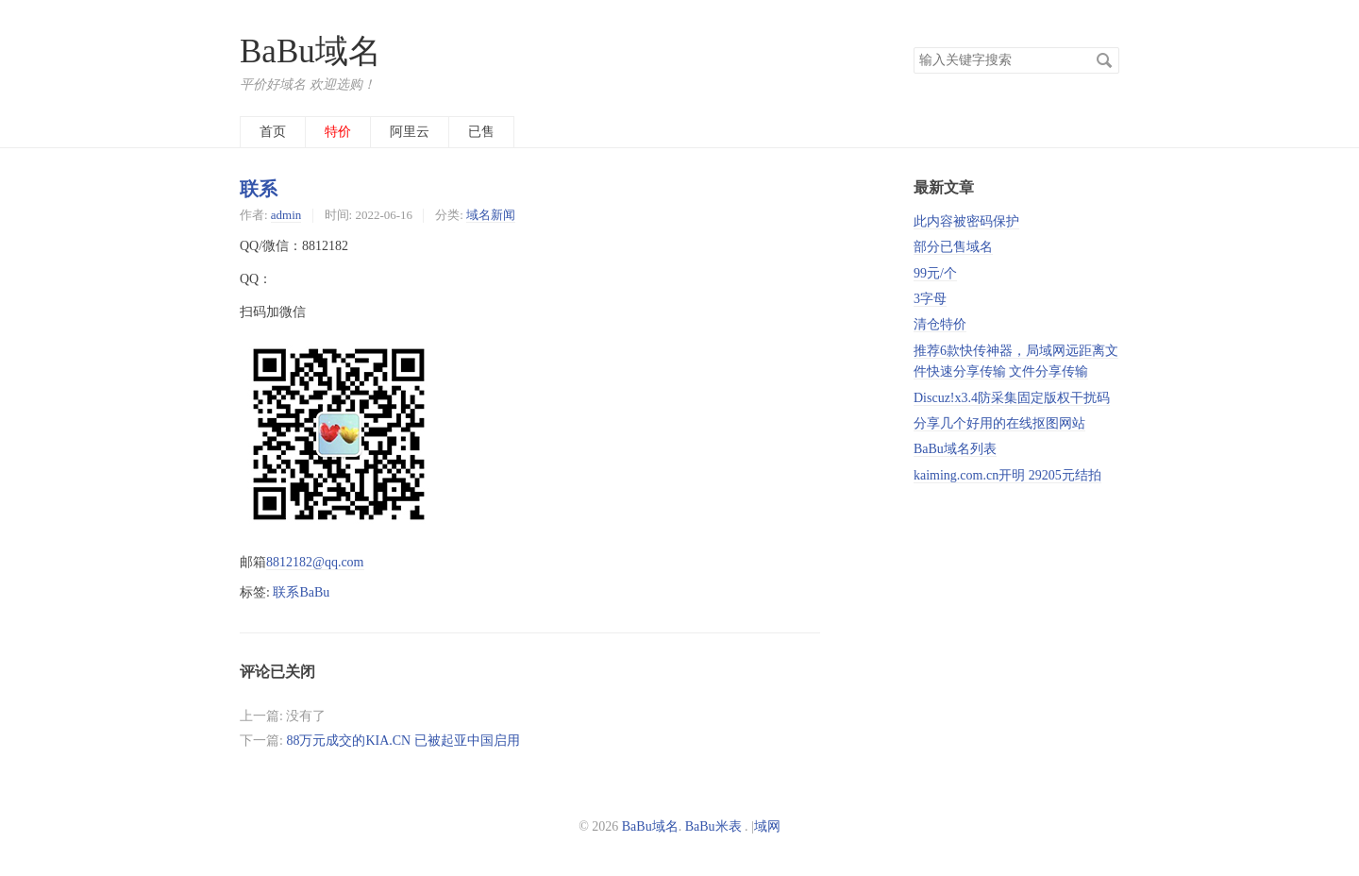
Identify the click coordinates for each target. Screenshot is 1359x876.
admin (286, 215)
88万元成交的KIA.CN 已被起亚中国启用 (402, 740)
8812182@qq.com (315, 562)
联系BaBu (301, 592)
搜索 (1104, 60)
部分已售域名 (953, 247)
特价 (338, 132)
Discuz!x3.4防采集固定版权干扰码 (1012, 398)
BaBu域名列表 (955, 449)
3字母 (930, 299)
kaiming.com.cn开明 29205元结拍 (1007, 475)
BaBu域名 (310, 51)
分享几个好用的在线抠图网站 (999, 423)
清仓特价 (940, 324)
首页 (273, 132)
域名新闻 (490, 215)
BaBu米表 (713, 826)
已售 (481, 132)
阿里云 (409, 132)
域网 (767, 826)
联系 (258, 188)
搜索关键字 (913, 46)
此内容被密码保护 (966, 221)
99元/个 (935, 273)
